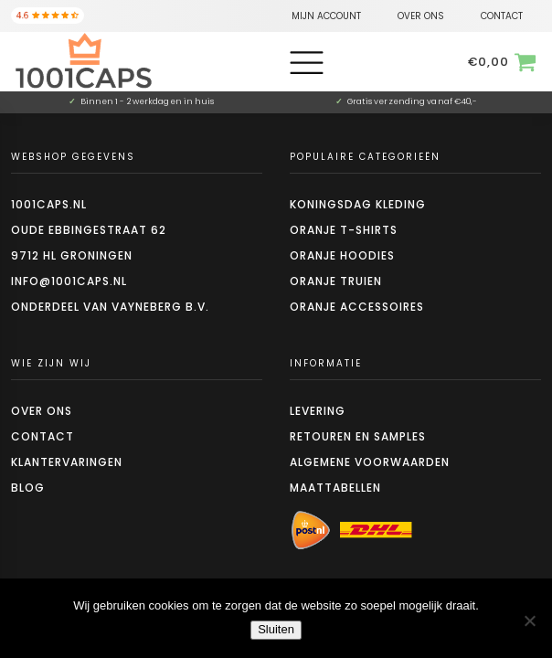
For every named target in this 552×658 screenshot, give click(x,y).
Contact (42, 436)
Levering (317, 411)
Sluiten (276, 629)
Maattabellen (335, 487)
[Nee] (529, 620)
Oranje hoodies (342, 255)
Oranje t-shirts (344, 230)
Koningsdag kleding (358, 204)
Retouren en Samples (358, 436)
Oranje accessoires (357, 306)
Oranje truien (336, 281)
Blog (28, 487)
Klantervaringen (66, 462)
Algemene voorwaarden (370, 462)
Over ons (41, 411)
